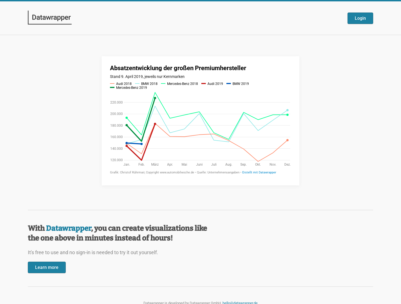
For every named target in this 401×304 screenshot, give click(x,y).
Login (360, 18)
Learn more (46, 267)
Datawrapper (68, 228)
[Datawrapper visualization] (200, 120)
